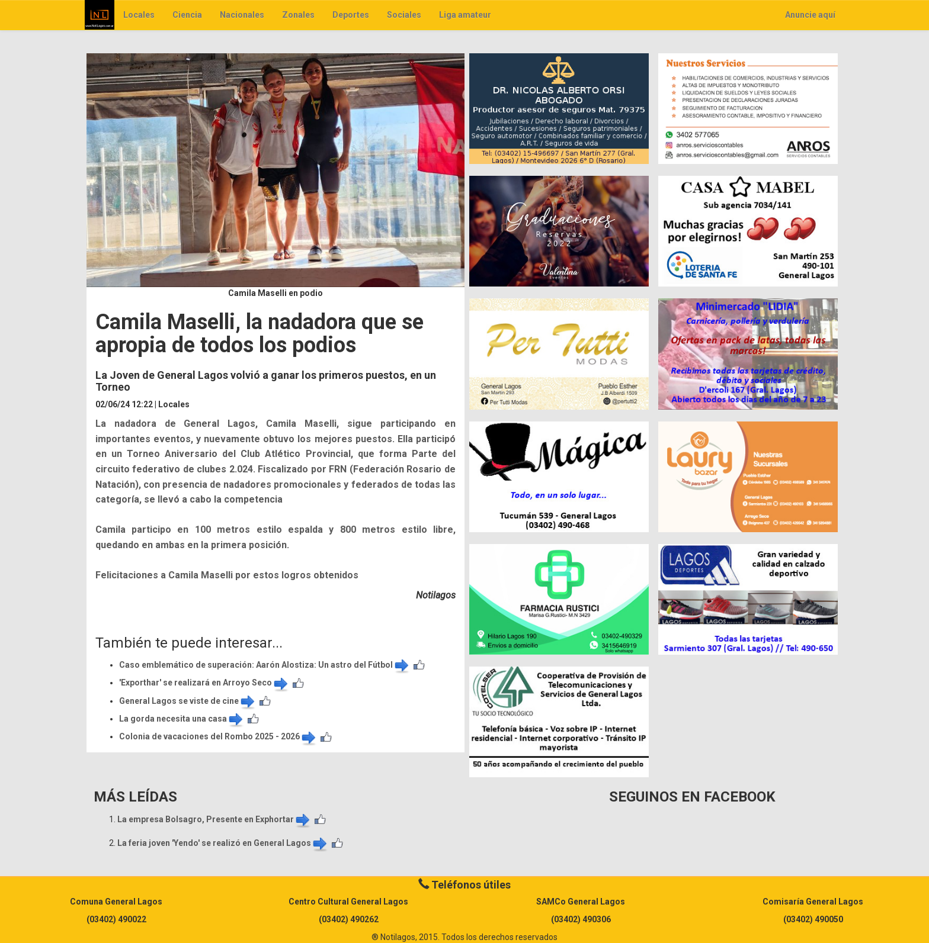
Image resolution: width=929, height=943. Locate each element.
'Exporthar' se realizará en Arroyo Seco (204, 682)
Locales (139, 15)
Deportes (350, 15)
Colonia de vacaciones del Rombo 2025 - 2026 (218, 736)
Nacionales (242, 15)
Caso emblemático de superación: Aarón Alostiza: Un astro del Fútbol (265, 665)
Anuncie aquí (810, 15)
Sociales (404, 15)
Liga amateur (465, 15)
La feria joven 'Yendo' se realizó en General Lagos (223, 843)
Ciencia (187, 15)
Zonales (298, 15)
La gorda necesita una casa (182, 718)
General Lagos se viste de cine (188, 701)
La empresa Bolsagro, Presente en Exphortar (214, 819)
